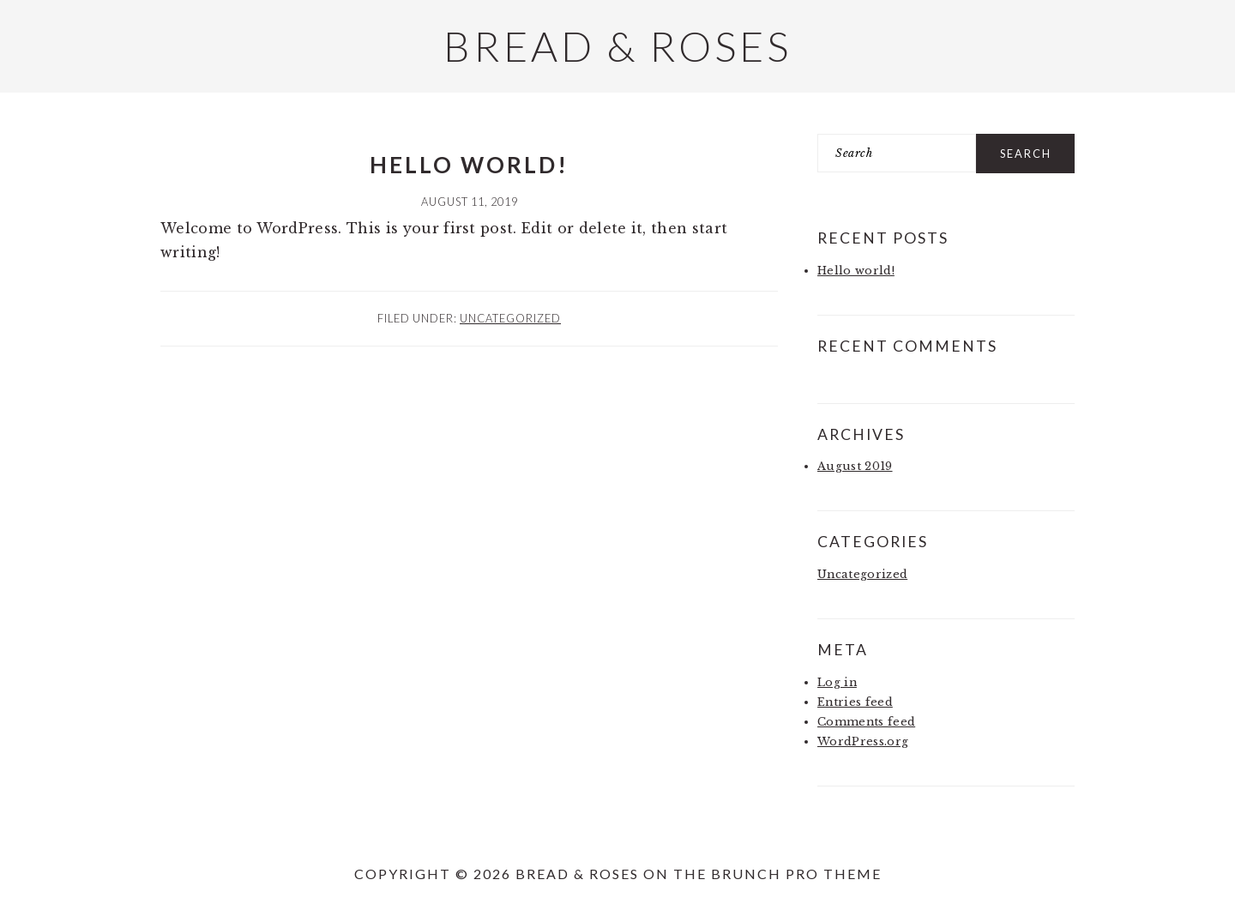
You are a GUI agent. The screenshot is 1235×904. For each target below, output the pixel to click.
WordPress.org (862, 741)
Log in (837, 682)
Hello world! (469, 164)
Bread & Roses (617, 45)
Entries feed (855, 702)
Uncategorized (510, 318)
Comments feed (866, 721)
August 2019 (855, 466)
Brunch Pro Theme (796, 873)
